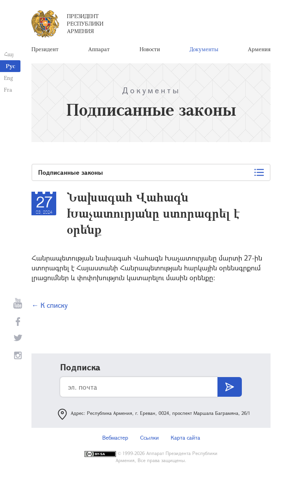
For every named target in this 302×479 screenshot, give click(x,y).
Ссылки (149, 437)
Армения (259, 49)
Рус (10, 66)
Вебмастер (115, 437)
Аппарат (99, 49)
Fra (8, 89)
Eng (8, 77)
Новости (150, 49)
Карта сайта (185, 437)
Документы (204, 49)
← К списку (49, 305)
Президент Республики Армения (85, 23)
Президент (45, 49)
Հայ (9, 54)
